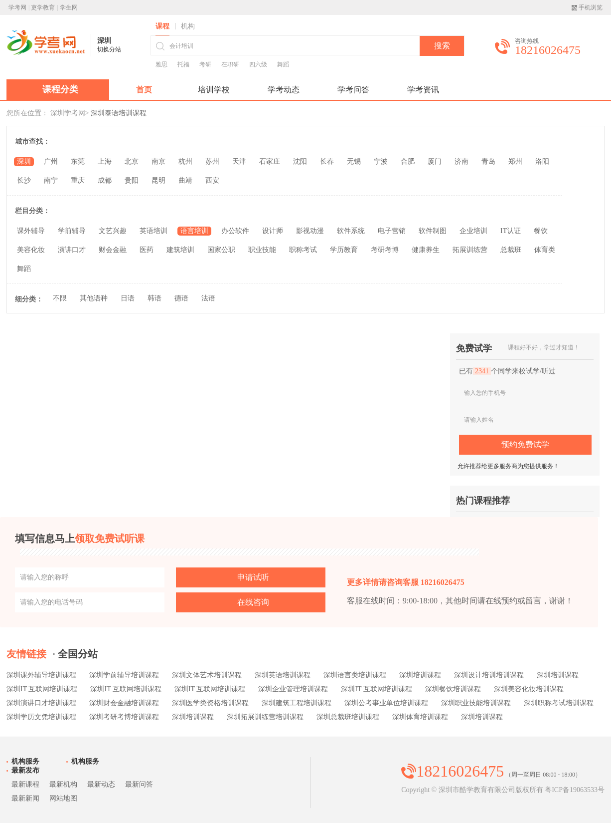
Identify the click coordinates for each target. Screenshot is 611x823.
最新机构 (63, 784)
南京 (158, 161)
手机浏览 (591, 7)
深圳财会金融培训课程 (124, 703)
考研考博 (385, 250)
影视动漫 (310, 231)
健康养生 (426, 250)
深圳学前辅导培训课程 (124, 675)
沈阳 (300, 161)
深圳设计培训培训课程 (489, 675)
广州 (51, 161)
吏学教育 (43, 7)
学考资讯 (423, 89)
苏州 (212, 161)
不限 (60, 298)
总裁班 (510, 250)
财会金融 (113, 250)
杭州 (185, 161)
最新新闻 (25, 798)
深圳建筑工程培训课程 (296, 703)
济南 (461, 161)
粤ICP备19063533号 (575, 790)
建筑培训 (180, 250)
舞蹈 (283, 64)
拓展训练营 (470, 250)
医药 (146, 250)
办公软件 (235, 231)
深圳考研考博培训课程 (124, 717)
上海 (105, 161)
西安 (212, 180)
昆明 (158, 180)
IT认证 (510, 231)
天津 (239, 161)
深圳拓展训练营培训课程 (265, 717)
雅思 (161, 64)
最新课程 (25, 784)
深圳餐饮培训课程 (453, 689)
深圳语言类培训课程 (354, 675)
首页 (144, 89)
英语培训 (153, 231)
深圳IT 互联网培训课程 (41, 689)
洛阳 (542, 161)
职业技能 (262, 250)
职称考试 (303, 250)
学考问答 (353, 89)
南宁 (51, 180)
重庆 (78, 180)
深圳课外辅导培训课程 (41, 675)
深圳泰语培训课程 (119, 113)
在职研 (230, 64)
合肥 (408, 161)
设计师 (272, 231)
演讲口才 (72, 250)
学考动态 (284, 89)
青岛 (488, 161)
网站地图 (63, 798)
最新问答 (139, 784)
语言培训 (194, 231)
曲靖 (185, 180)
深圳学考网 (67, 113)
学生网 (69, 7)
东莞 (78, 161)
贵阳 (132, 180)
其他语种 (94, 298)
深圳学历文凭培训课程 (41, 717)
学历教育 (344, 250)
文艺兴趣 (113, 231)
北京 (132, 161)
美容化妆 (31, 250)
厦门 (435, 161)
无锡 (354, 161)
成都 (105, 180)
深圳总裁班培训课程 (347, 717)
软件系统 (351, 231)
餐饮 (541, 231)
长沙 (24, 180)
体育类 (544, 250)
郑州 (515, 161)
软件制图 (433, 231)
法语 (208, 298)
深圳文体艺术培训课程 (207, 675)
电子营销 (392, 231)
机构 (188, 26)
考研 (205, 64)
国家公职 (221, 250)
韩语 (154, 298)
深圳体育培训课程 (420, 717)
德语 (181, 298)
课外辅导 (31, 231)
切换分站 (109, 49)
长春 (327, 161)
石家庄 (269, 161)
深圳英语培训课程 (282, 675)
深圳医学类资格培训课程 (210, 703)
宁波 (381, 161)
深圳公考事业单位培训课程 (386, 703)
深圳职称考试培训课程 (559, 703)
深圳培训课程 (420, 675)
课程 (162, 26)
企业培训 (473, 231)
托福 (183, 64)
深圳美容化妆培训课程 (529, 689)
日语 (128, 298)
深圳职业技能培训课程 (476, 703)
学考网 (17, 7)
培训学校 (214, 89)
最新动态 (101, 784)
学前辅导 (72, 231)
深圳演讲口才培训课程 (41, 703)
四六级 (258, 64)
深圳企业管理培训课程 (293, 689)
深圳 (24, 161)
